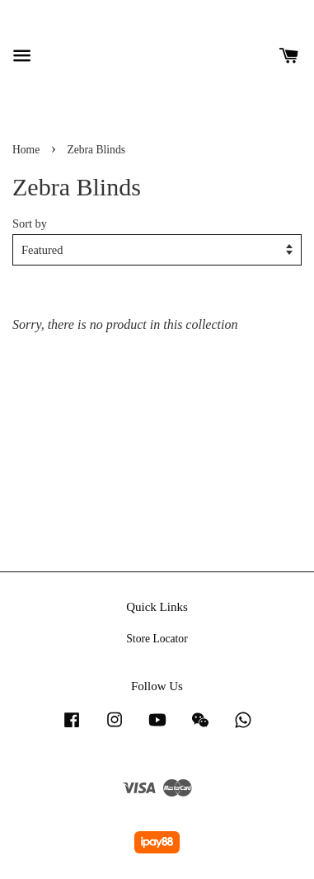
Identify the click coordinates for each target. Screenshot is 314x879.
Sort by (29, 223)
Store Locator (156, 638)
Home (26, 149)
